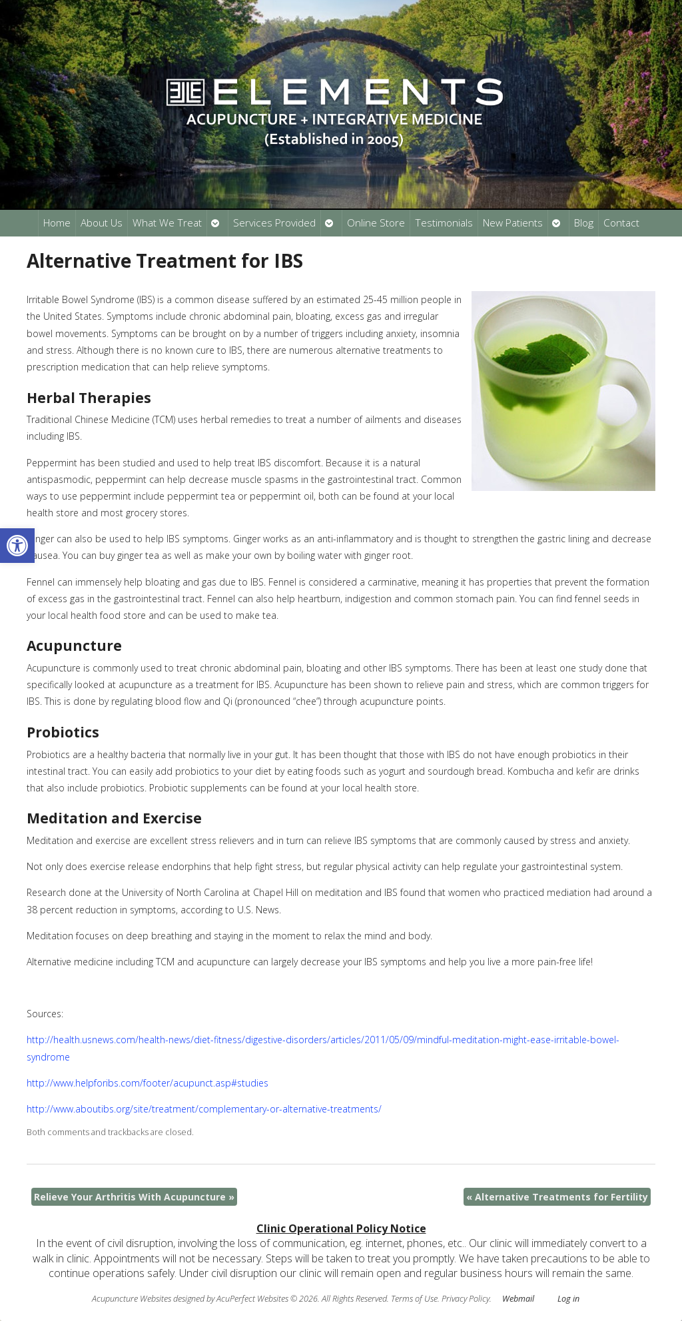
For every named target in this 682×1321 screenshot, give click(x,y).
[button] (17, 545)
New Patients (513, 223)
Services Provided (274, 223)
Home (57, 223)
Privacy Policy (466, 1298)
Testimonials (444, 223)
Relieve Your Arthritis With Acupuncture (134, 1196)
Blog (583, 223)
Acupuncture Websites (131, 1298)
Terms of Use (414, 1298)
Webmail (518, 1298)
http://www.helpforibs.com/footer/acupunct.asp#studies (147, 1083)
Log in (568, 1298)
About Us (102, 223)
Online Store (376, 223)
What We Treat (167, 223)
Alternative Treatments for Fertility (557, 1196)
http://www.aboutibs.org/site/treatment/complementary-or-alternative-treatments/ (204, 1108)
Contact (621, 223)
